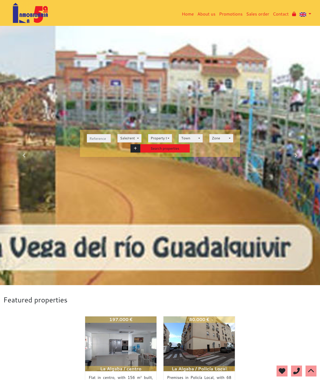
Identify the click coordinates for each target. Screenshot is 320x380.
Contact (281, 14)
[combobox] (129, 138)
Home (188, 14)
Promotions (231, 14)
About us (206, 14)
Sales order (257, 14)
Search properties (165, 148)
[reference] (99, 138)
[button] (135, 148)
